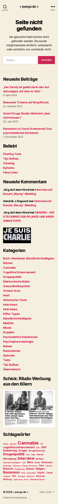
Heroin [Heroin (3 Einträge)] (40, 454)
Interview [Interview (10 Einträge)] (26, 458)
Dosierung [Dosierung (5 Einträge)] (10, 450)
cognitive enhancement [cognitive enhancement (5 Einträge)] (19, 447)
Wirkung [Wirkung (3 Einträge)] (7, 479)
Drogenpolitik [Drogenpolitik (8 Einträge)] (14, 454)
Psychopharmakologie (18, 341)
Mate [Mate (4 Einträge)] (30, 462)
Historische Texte (15, 300)
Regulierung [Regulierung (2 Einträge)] (20, 469)
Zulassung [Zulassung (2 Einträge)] (17, 480)
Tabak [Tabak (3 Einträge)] (49, 472)
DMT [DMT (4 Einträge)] (44, 447)
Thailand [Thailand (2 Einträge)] (6, 476)
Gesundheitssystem (16, 286)
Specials (9, 355)
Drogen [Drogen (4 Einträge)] (22, 450)
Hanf (6, 295)
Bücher (8, 263)
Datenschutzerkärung (15, 497)
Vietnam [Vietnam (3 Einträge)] (40, 476)
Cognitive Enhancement (19, 272)
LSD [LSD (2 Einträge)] (24, 463)
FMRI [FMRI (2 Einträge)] (33, 455)
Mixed (7, 327)
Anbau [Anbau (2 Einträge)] (5, 444)
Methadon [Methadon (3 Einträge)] (47, 462)
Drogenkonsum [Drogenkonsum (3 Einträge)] (37, 450)
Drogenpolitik (12, 276)
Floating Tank (12, 154)
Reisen (7, 346)
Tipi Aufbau (11, 158)
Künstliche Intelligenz (17, 318)
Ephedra (9, 167)
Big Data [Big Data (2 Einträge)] (13, 444)
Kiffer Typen (11, 313)
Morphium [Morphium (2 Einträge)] (7, 466)
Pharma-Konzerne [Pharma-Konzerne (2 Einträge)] (29, 466)
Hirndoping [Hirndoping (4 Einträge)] (9, 458)
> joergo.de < (29, 6)
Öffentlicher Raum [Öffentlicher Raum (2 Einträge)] (37, 480)
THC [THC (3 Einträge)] (14, 476)
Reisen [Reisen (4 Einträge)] (30, 468)
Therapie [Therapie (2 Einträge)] (21, 476)
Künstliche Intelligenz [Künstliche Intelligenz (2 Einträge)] (12, 463)
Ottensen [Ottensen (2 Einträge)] (17, 466)
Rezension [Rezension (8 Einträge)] (11, 472)
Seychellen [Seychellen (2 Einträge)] (31, 473)
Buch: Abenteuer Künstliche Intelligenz (28, 258)
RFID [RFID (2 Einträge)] (23, 473)
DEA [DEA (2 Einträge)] (38, 448)
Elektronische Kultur (16, 281)
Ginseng (8, 163)
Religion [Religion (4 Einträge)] (40, 468)
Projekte (8, 332)
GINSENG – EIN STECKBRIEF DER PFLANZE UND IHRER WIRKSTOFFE (28, 216)
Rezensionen (11, 350)
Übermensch (11, 369)
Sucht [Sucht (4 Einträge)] (41, 472)
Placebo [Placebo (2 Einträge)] (48, 466)
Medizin (8, 323)
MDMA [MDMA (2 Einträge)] (37, 463)
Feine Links (10, 172)
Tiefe (6, 360)
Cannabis (9, 267)
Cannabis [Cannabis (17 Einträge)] (28, 443)
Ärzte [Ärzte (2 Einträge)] (26, 480)
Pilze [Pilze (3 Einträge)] (41, 465)
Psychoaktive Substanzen (20, 337)
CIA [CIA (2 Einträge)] (41, 444)
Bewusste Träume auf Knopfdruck (26, 102)
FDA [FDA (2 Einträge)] (27, 455)
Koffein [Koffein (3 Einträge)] (39, 459)
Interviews (10, 304)
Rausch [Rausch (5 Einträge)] (8, 468)
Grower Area (11, 290)
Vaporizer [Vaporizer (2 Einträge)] (30, 476)
